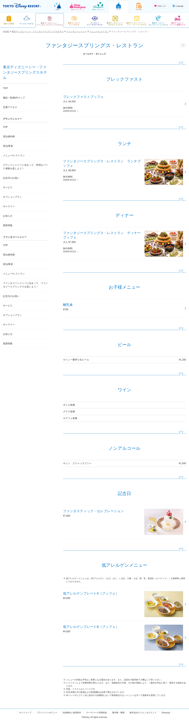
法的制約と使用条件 (71, 712)
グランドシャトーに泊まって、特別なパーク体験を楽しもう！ (25, 167)
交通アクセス (10, 107)
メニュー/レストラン (14, 155)
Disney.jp (166, 712)
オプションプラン (12, 197)
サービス (7, 187)
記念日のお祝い (11, 178)
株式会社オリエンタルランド (143, 712)
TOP (5, 88)
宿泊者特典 (9, 136)
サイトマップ (25, 712)
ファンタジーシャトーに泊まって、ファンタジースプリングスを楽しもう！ (25, 285)
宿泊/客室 (8, 146)
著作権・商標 (118, 712)
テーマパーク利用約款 (96, 712)
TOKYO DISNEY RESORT (22, 6)
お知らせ (7, 216)
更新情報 (7, 225)
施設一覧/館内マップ (14, 97)
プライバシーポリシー (47, 712)
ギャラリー (9, 206)
